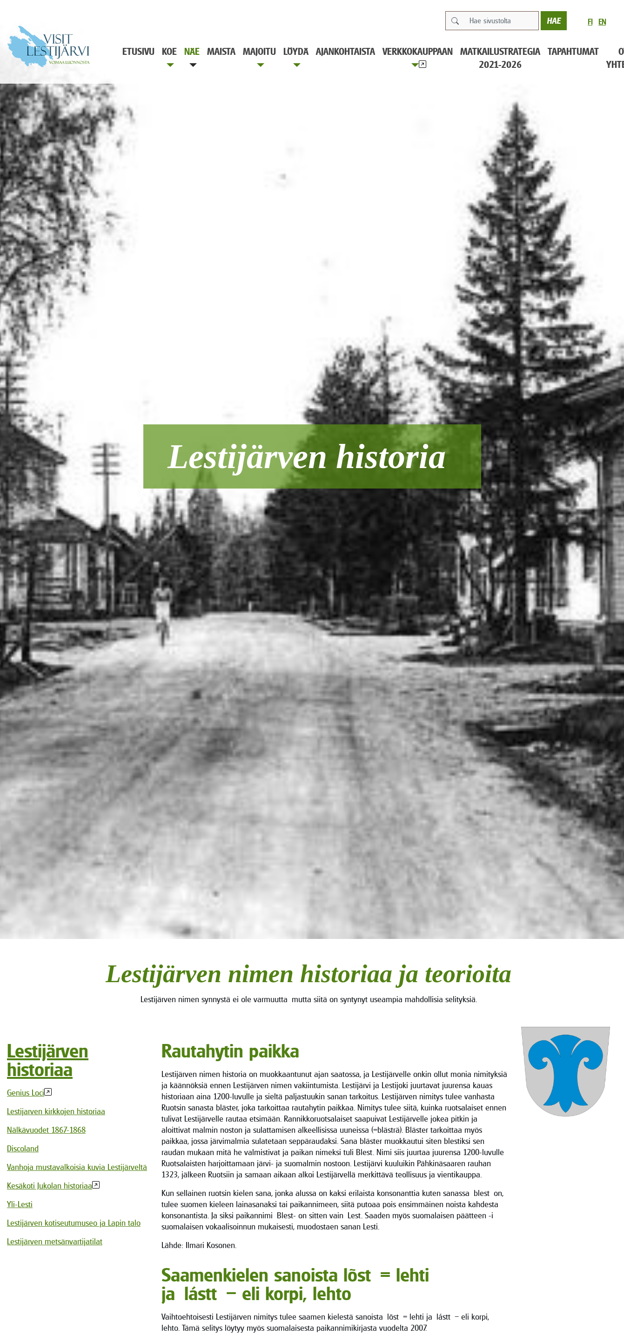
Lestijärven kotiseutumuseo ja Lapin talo (74, 1223)
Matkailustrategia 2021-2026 (500, 58)
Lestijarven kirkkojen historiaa (56, 1111)
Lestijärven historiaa (47, 1060)
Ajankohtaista (345, 51)
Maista (221, 51)
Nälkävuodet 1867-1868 (46, 1130)
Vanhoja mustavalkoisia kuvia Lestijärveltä (77, 1167)
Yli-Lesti (20, 1204)
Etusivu (138, 51)
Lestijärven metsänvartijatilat (54, 1241)
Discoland (23, 1148)
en (602, 22)
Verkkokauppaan (417, 56)
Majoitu (259, 56)
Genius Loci (25, 1092)
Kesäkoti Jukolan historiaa (49, 1185)
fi (590, 22)
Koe (169, 56)
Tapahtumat (573, 51)
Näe (192, 56)
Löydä (296, 56)
